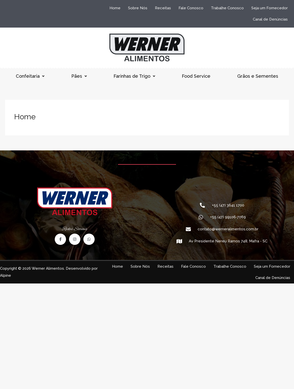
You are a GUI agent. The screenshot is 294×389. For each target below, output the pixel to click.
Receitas (163, 8)
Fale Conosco (191, 8)
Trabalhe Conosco (227, 8)
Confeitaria (30, 76)
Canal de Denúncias (270, 19)
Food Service (196, 76)
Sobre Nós (137, 8)
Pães (79, 76)
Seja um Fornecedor (269, 8)
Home (115, 8)
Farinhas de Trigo (134, 76)
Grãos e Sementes (257, 76)
